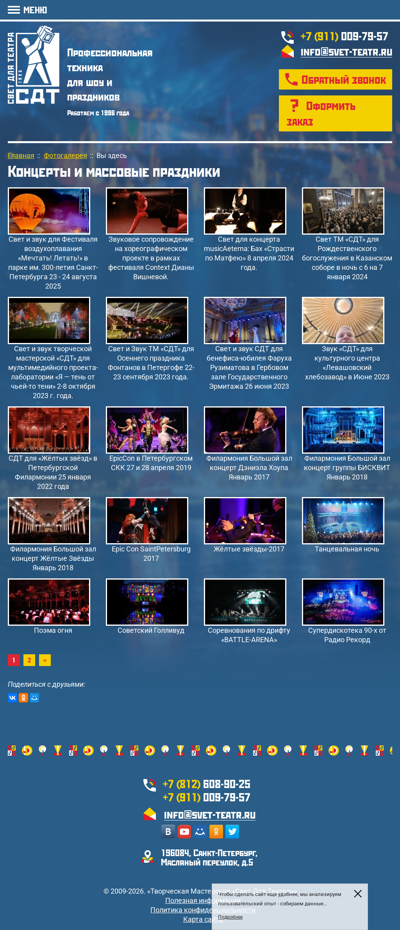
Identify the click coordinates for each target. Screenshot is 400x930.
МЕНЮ (35, 9)
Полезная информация (203, 900)
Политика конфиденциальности (202, 910)
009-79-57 (344, 36)
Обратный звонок (344, 79)
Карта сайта (203, 919)
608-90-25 (206, 783)
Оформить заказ (321, 113)
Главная (21, 155)
